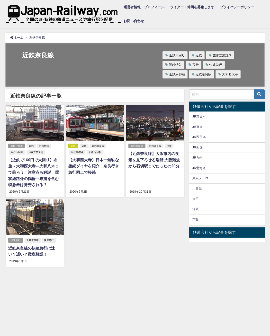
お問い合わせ (134, 21)
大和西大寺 (230, 74)
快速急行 (215, 64)
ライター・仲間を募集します (192, 7)
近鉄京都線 (177, 74)
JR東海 (197, 126)
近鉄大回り (177, 55)
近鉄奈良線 (203, 74)
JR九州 (197, 157)
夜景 (195, 64)
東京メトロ (200, 178)
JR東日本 (199, 116)
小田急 (197, 188)
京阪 (195, 219)
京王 (195, 198)
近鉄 (199, 55)
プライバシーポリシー (237, 7)
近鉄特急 (175, 64)
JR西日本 (199, 136)
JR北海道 (199, 168)
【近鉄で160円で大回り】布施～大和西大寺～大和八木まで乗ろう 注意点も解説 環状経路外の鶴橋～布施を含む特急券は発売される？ (34, 172)
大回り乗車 (16, 146)
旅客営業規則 (222, 55)
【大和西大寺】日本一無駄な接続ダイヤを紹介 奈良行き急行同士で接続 (93, 166)
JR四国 (197, 147)
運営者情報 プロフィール (144, 7)
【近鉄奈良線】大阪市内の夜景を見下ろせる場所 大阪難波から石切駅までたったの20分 (154, 160)
